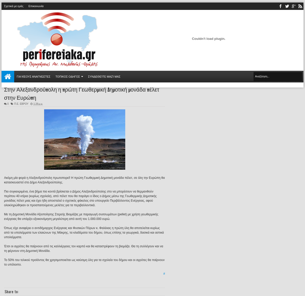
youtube (293, 6)
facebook (280, 6)
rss (300, 6)
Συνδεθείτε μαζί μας (104, 76)
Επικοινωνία (36, 6)
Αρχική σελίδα (8, 76)
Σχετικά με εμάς (13, 6)
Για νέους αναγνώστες (33, 76)
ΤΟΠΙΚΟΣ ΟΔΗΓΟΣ (68, 76)
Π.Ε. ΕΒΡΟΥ (21, 103)
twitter (287, 6)
